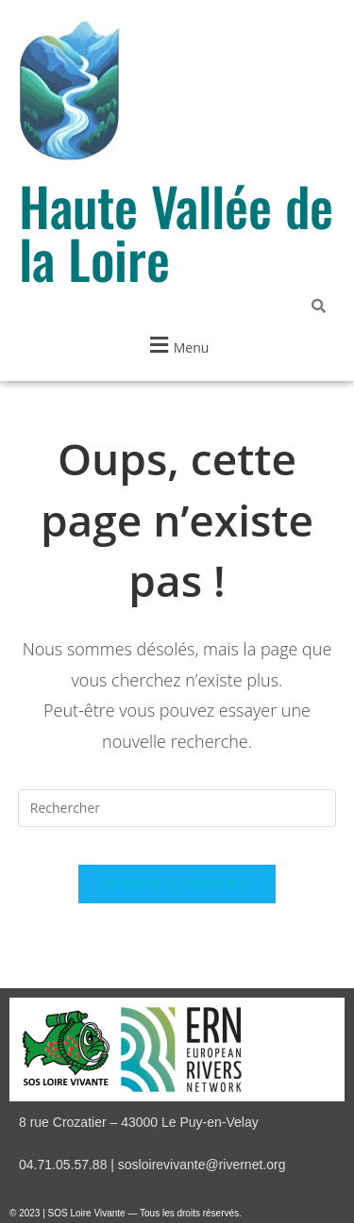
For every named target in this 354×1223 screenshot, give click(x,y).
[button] (177, 344)
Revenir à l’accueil (176, 883)
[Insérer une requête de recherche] (177, 808)
